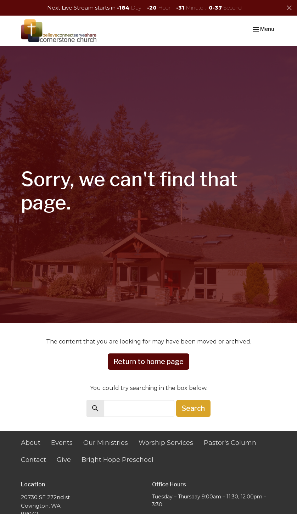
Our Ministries (105, 443)
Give (64, 460)
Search (193, 408)
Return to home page (148, 361)
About (30, 443)
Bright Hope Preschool (117, 460)
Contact (33, 460)
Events (62, 443)
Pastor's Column (230, 443)
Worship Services (166, 443)
